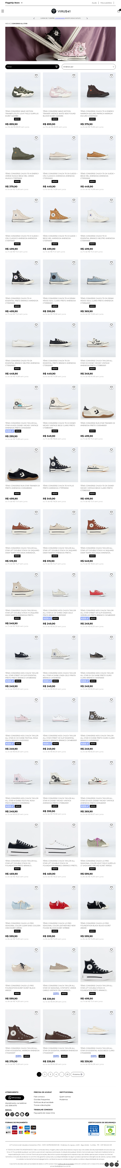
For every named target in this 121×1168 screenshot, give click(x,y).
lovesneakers (60, 18)
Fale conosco (39, 1097)
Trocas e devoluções (42, 1105)
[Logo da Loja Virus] (60, 11)
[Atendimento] (117, 1165)
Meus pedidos (106, 3)
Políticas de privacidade (43, 1102)
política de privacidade (66, 1164)
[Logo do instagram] (12, 1114)
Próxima (77, 1074)
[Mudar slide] (60, 59)
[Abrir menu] (2, 11)
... (61, 1074)
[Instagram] (112, 1165)
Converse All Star (19, 23)
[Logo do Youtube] (17, 1114)
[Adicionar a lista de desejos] (36, 75)
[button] (34, 18)
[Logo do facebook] (7, 1114)
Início (7, 23)
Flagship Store (13, 3)
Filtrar (32, 67)
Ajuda (94, 3)
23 (67, 1074)
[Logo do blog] (22, 1114)
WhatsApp (14, 1097)
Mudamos (63, 1099)
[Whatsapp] (107, 1165)
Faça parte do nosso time (44, 1113)
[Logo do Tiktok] (27, 1114)
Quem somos (65, 1097)
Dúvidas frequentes (42, 1099)
